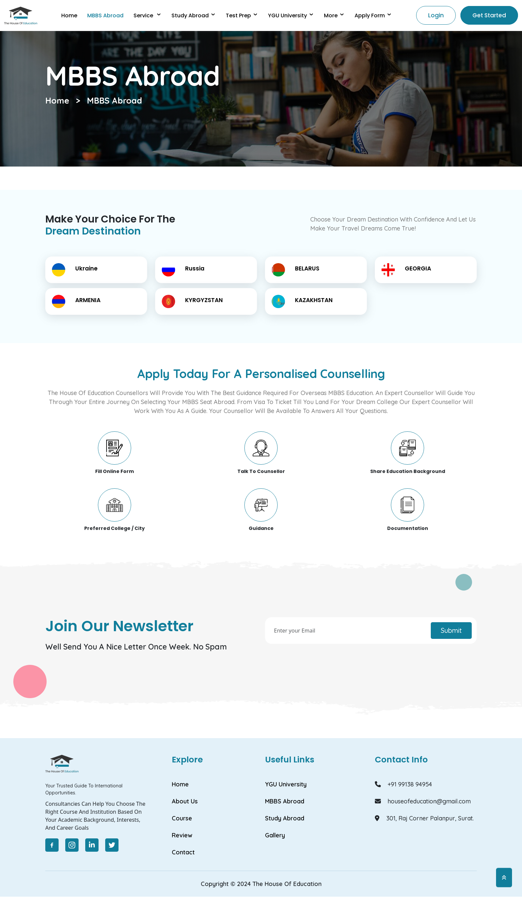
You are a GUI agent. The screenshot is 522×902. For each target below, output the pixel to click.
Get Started (489, 15)
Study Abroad (193, 15)
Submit (451, 630)
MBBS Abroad (114, 100)
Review (182, 835)
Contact (183, 852)
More (334, 15)
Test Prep (242, 15)
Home (69, 15)
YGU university (291, 15)
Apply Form (373, 15)
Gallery (275, 835)
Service (147, 15)
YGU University (286, 784)
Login (436, 15)
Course (182, 818)
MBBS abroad (105, 15)
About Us (185, 801)
